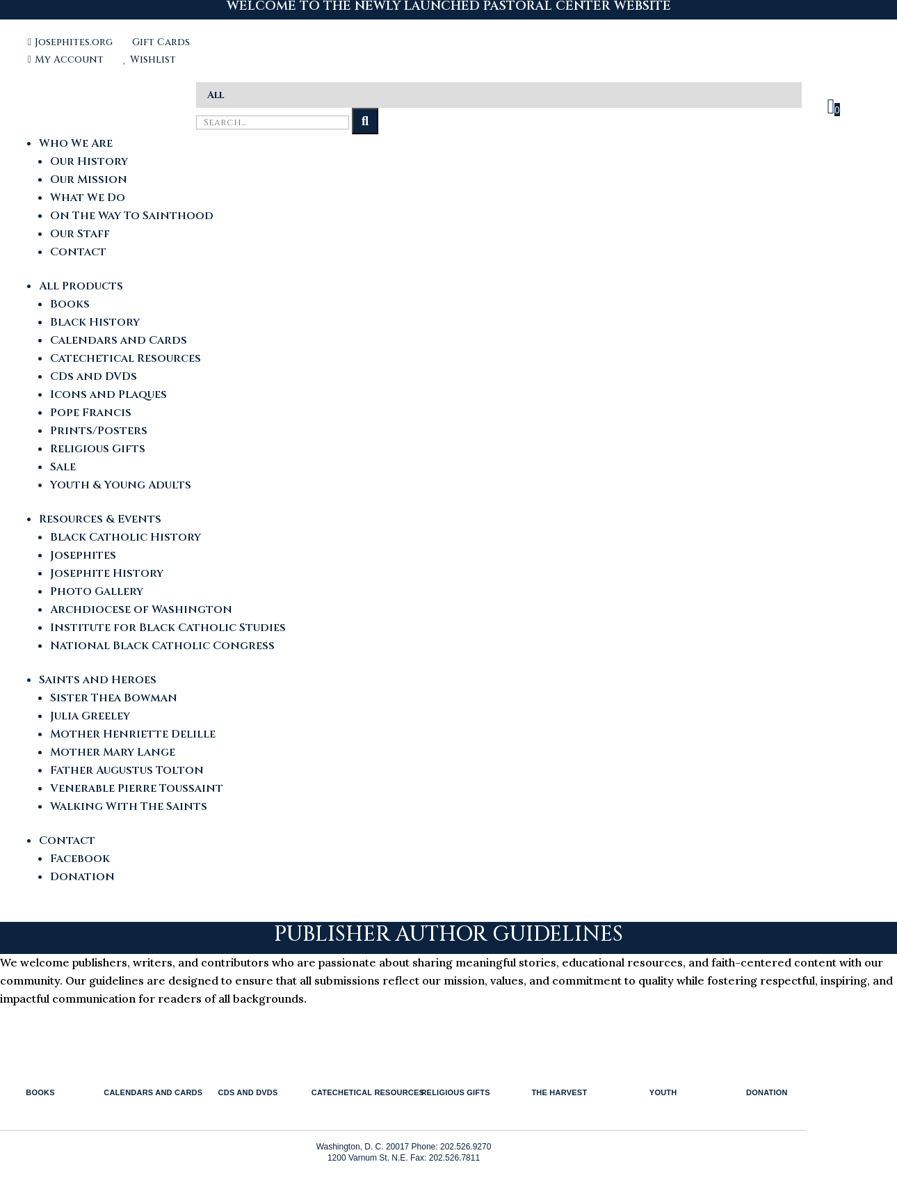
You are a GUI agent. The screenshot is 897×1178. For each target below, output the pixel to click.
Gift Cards (161, 42)
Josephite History (106, 573)
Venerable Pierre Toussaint (136, 788)
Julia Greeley (90, 716)
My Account (67, 59)
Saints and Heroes (97, 679)
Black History (95, 322)
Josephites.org (71, 42)
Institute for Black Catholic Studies (168, 627)
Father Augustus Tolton (127, 770)
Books (70, 304)
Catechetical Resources (125, 358)
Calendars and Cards (118, 340)
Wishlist (149, 59)
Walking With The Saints (128, 806)
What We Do (87, 197)
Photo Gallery (96, 591)
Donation (82, 876)
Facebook (80, 858)
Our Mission (88, 179)
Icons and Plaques (108, 394)
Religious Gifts (97, 448)
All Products (81, 286)
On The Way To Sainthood (131, 215)
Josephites (83, 555)
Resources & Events (100, 519)
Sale (63, 467)
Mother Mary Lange (112, 752)
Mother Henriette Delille (133, 734)
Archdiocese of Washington (141, 609)
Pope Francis (90, 412)
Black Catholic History (125, 537)
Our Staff (80, 233)
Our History (89, 161)
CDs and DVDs (93, 376)
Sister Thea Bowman (113, 698)
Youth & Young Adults (120, 485)
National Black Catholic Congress (162, 645)
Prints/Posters (98, 430)
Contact (78, 252)
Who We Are (76, 143)
